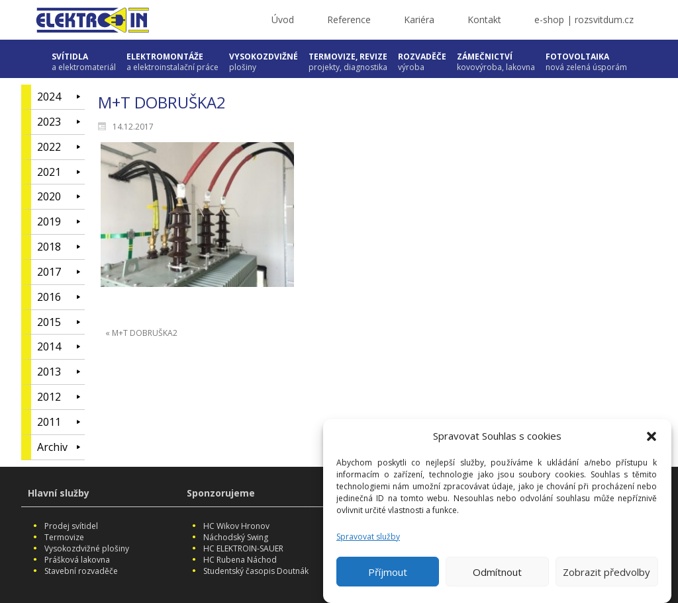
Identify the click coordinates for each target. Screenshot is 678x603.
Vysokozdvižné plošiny (86, 548)
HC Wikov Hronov (236, 526)
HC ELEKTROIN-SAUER (243, 548)
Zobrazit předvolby (606, 576)
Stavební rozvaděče (81, 571)
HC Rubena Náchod (240, 559)
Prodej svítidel (71, 526)
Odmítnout (497, 576)
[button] (651, 440)
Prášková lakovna (77, 559)
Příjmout (387, 576)
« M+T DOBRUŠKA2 (141, 333)
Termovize (64, 537)
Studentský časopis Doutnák (256, 571)
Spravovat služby (368, 540)
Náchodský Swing (235, 537)
